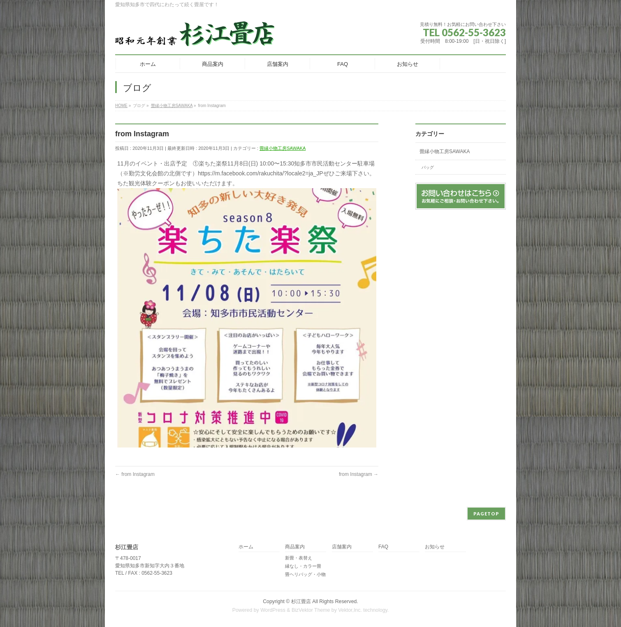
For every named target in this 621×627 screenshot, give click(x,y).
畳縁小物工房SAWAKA (283, 148)
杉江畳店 (301, 601)
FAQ (383, 547)
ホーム (246, 547)
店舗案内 (342, 547)
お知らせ (435, 547)
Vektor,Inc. (350, 610)
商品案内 (295, 547)
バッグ (428, 167)
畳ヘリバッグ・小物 (305, 574)
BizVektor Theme (311, 610)
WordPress (272, 610)
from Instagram (135, 474)
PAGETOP (486, 513)
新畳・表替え (298, 557)
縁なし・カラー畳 (303, 566)
